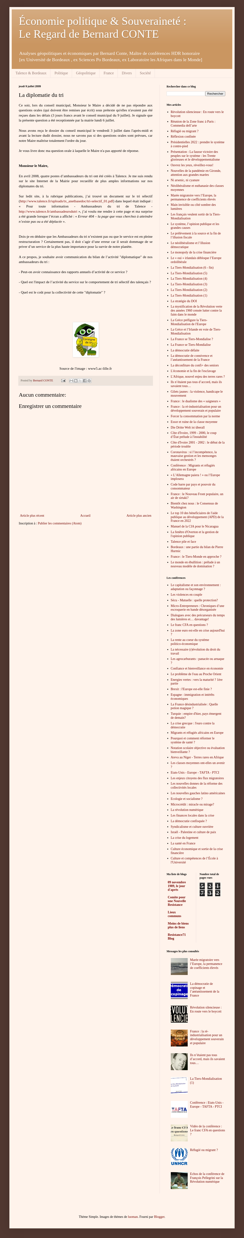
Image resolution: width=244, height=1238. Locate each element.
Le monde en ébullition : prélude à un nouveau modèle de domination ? (195, 564)
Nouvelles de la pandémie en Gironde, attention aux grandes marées (196, 173)
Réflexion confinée (183, 136)
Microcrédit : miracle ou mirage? (192, 804)
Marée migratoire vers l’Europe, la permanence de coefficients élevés (193, 197)
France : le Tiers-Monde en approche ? (196, 556)
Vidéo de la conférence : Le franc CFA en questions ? (207, 1130)
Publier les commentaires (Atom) (59, 523)
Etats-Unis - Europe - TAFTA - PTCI (195, 772)
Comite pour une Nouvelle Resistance (177, 901)
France (108, 73)
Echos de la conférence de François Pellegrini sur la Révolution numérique (207, 1178)
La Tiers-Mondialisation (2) (189, 290)
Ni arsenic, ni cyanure (185, 180)
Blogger (159, 1217)
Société (145, 73)
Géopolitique (86, 73)
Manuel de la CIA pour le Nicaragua (195, 526)
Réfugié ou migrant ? (185, 131)
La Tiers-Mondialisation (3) (189, 284)
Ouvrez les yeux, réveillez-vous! (192, 165)
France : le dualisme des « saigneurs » (196, 401)
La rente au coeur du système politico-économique (190, 642)
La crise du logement (184, 837)
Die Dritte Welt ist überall (188, 427)
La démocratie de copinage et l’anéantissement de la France (204, 989)
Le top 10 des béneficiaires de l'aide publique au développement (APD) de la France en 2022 (197, 517)
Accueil (85, 515)
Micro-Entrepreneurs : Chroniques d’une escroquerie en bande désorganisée (197, 608)
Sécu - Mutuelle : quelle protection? (194, 600)
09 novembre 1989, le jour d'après (177, 886)
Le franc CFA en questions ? (189, 625)
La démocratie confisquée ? (189, 821)
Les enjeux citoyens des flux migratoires (197, 778)
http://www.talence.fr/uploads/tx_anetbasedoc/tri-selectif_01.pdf (66, 201)
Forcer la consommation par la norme (195, 416)
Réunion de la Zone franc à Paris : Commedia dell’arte (193, 123)
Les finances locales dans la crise (192, 815)
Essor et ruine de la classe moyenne (194, 422)
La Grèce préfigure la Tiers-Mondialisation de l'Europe (189, 322)
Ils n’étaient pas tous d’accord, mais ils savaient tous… (207, 1059)
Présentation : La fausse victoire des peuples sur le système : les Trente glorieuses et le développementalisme (195, 156)
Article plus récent (32, 515)
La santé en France (183, 843)
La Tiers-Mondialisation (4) (189, 278)
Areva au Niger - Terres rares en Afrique (197, 757)
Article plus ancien (138, 515)
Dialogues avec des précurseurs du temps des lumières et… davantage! (198, 617)
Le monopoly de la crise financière (194, 252)
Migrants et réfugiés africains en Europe (197, 732)
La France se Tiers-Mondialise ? (192, 339)
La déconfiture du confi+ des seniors (195, 365)
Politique (61, 73)
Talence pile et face (183, 541)
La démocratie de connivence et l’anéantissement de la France (192, 357)
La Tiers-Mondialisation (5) (189, 273)
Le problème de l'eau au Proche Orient (196, 674)
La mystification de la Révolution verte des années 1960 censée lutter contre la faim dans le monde (196, 310)
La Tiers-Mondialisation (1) (189, 295)
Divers (127, 73)
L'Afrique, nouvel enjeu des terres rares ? (198, 376)
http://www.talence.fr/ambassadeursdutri (48, 211)
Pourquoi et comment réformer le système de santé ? (193, 740)
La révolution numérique (187, 810)
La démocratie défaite (185, 350)
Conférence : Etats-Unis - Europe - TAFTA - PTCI (207, 1104)
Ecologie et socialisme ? (187, 799)
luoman (133, 1217)
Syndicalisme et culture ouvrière (192, 826)
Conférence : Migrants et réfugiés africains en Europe (193, 467)
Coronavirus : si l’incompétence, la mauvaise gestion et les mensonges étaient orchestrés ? (194, 456)
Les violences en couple (186, 594)
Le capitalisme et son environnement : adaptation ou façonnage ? (196, 587)
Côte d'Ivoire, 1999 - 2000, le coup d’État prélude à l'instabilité (194, 435)
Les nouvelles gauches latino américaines (198, 793)
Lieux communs (174, 914)
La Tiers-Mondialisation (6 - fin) (192, 267)
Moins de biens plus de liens (178, 925)
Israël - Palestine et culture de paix (193, 832)
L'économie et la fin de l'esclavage (193, 371)
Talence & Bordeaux (30, 73)
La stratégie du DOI (184, 301)
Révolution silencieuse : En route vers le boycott (206, 1009)
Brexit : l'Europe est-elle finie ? (191, 689)
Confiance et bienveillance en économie (197, 668)
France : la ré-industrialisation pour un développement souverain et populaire (196, 408)
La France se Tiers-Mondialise (191, 344)
